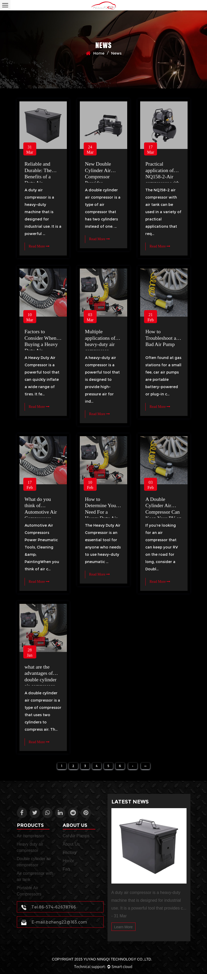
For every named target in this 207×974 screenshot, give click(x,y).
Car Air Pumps (76, 835)
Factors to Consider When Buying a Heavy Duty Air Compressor (41, 344)
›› (145, 766)
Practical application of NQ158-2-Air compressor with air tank (162, 176)
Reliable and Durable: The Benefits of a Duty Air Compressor (38, 176)
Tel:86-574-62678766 (49, 907)
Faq (66, 869)
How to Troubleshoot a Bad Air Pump (160, 338)
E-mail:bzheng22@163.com (55, 922)
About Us (71, 844)
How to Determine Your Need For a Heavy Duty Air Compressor (101, 511)
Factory (69, 852)
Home (98, 53)
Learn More (123, 927)
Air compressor (31, 835)
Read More (39, 246)
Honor (68, 860)
